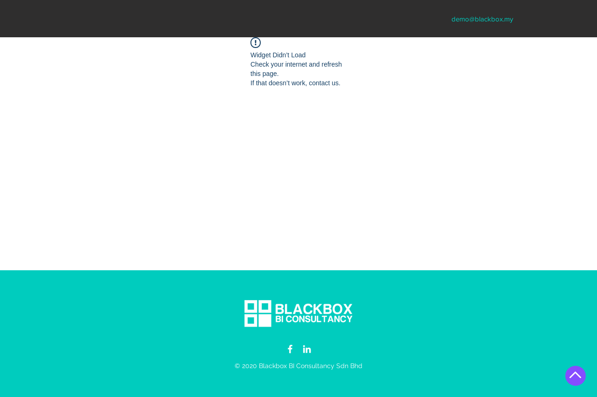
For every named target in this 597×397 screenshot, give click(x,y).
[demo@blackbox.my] (482, 18)
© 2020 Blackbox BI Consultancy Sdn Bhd (298, 366)
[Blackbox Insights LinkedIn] (306, 349)
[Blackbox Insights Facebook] (290, 349)
